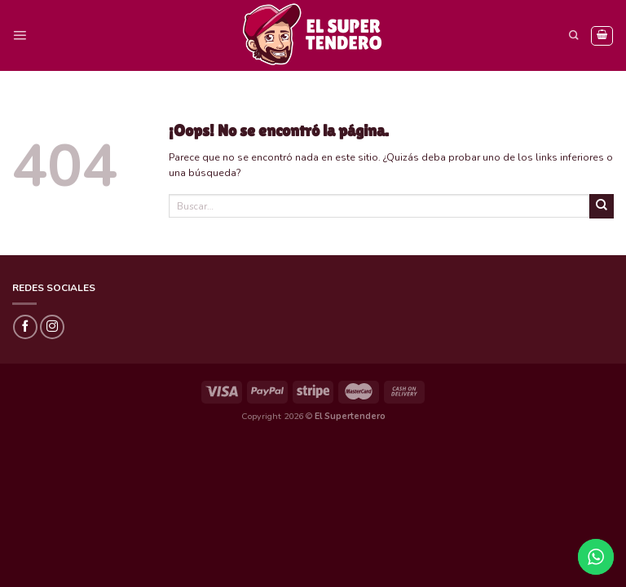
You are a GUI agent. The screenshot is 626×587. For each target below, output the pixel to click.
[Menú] (19, 36)
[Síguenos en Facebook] (25, 327)
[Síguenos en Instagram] (52, 327)
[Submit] (601, 206)
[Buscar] (574, 36)
